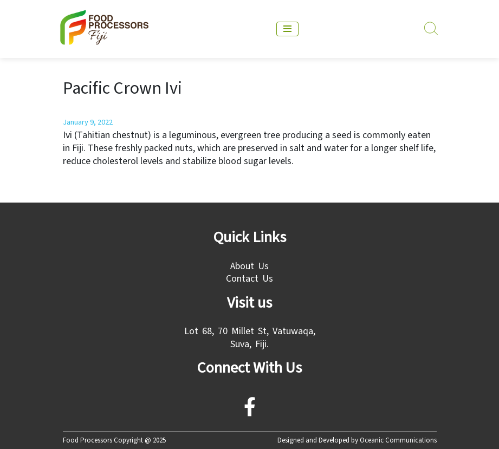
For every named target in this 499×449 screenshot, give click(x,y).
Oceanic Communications (398, 440)
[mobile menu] (287, 29)
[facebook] (249, 411)
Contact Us (249, 278)
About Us (249, 266)
